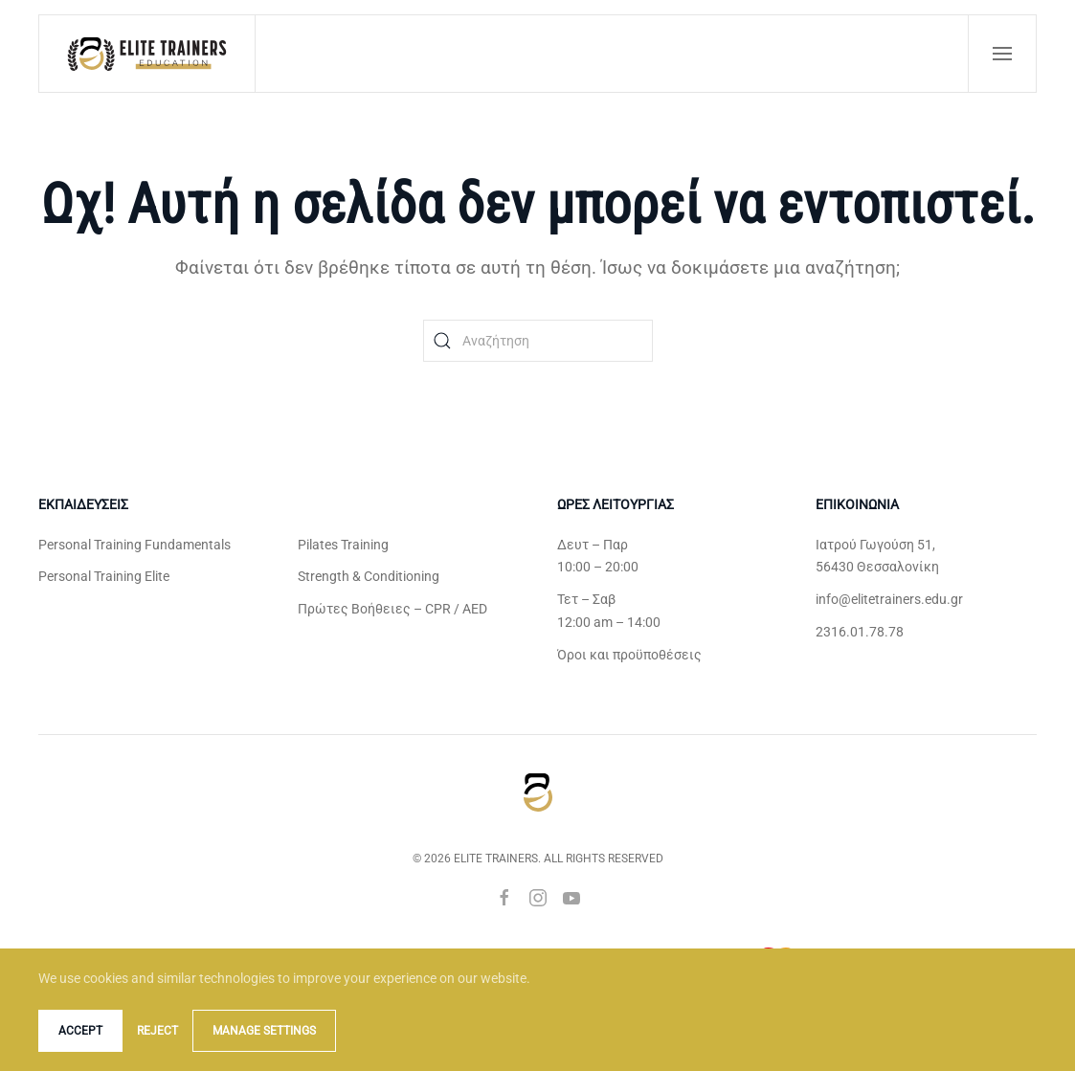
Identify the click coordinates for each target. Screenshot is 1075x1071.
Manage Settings (264, 1031)
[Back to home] (147, 53)
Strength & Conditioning (368, 576)
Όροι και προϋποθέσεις (629, 654)
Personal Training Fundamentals (134, 544)
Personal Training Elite (103, 576)
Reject (157, 1031)
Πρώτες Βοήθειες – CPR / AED (392, 608)
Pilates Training (343, 544)
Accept (80, 1031)
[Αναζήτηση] (538, 341)
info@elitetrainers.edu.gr (889, 599)
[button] (1002, 53)
